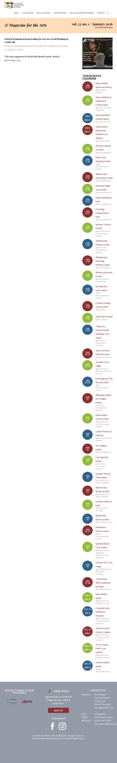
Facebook (52, 726)
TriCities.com (14, 60)
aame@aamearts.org (104, 707)
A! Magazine (27, 13)
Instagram (62, 726)
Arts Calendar (43, 13)
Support (101, 13)
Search (110, 13)
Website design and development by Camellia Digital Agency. (58, 738)
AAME (16, 13)
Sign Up (58, 710)
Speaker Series (59, 13)
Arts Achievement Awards (82, 13)
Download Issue (104, 27)
